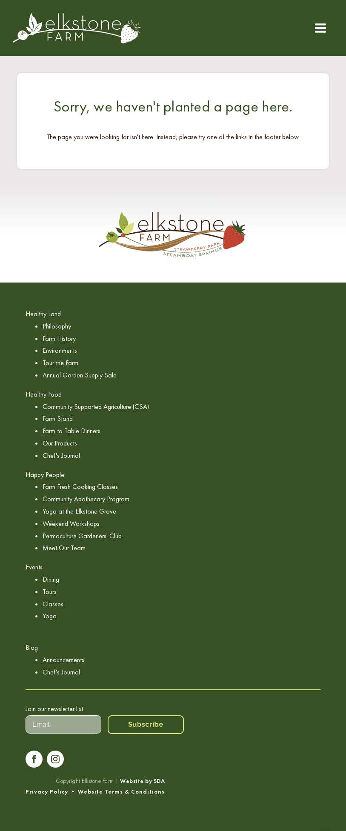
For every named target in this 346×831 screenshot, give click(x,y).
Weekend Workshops (71, 523)
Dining (51, 579)
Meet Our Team (64, 547)
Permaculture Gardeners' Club (82, 535)
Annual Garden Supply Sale (80, 375)
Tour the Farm (60, 362)
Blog (32, 647)
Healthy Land (43, 313)
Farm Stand (58, 418)
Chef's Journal (61, 455)
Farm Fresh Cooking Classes (80, 486)
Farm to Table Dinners (71, 430)
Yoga (50, 615)
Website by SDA (142, 781)
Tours (50, 591)
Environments (60, 350)
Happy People (45, 474)
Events (34, 567)
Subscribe (145, 724)
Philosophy (57, 326)
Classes (53, 604)
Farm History (59, 338)
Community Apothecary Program (86, 498)
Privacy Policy (47, 791)
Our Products (60, 443)
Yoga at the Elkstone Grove (79, 511)
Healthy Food (44, 394)
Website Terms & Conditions (121, 791)
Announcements (63, 659)
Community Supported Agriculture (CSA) (96, 406)
